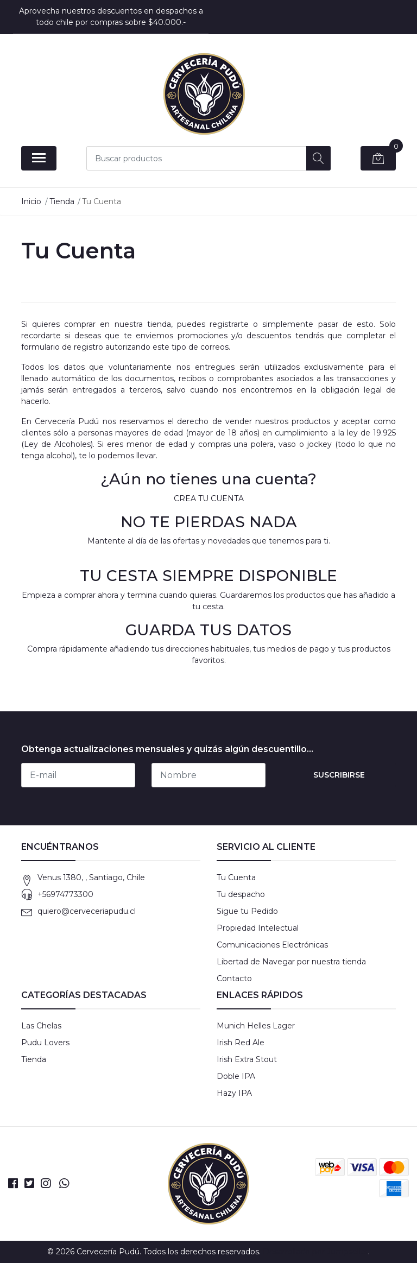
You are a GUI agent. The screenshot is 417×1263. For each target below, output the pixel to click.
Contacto (234, 978)
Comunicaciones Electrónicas (272, 945)
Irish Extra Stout (247, 1059)
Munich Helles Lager (256, 1026)
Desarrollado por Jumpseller (315, 1251)
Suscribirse (339, 775)
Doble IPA (236, 1076)
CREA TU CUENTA (209, 498)
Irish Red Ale (240, 1042)
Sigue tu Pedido (247, 911)
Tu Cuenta (236, 877)
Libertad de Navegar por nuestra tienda (291, 962)
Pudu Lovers (45, 1042)
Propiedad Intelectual (258, 928)
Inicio (31, 201)
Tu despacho (241, 894)
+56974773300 (65, 894)
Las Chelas (41, 1026)
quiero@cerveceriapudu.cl (86, 911)
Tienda (61, 201)
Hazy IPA (234, 1093)
